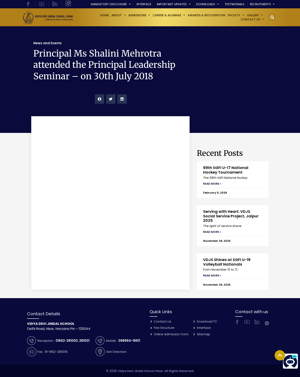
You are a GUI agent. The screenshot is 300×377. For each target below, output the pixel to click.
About (118, 15)
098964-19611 (129, 340)
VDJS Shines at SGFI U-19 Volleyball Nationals (226, 262)
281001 (84, 340)
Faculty (236, 15)
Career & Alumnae (169, 15)
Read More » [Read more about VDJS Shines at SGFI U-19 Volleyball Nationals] (212, 275)
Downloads (207, 4)
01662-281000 (67, 340)
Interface (144, 4)
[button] (272, 17)
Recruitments (262, 4)
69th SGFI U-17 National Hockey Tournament (225, 170)
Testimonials (234, 4)
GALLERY (255, 15)
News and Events (47, 43)
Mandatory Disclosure (111, 4)
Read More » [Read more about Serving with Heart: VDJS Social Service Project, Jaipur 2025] (212, 232)
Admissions (139, 15)
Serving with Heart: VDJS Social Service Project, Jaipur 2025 (231, 216)
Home (104, 15)
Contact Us (252, 19)
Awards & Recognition (206, 15)
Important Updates (174, 4)
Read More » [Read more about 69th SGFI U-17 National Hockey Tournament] (212, 184)
